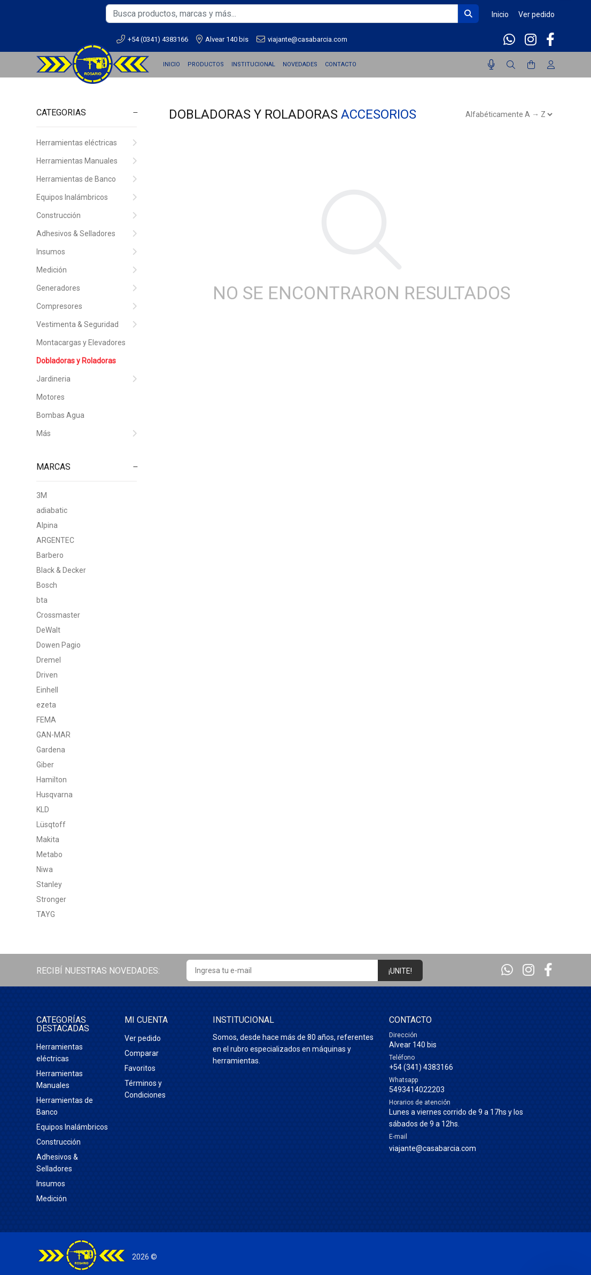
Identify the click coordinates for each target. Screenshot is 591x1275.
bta (42, 600)
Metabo (49, 854)
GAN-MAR (53, 734)
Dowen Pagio (58, 645)
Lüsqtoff (51, 824)
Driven (47, 675)
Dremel (48, 660)
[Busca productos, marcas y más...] (282, 13)
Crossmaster (58, 615)
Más (86, 433)
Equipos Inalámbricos (86, 197)
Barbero (50, 555)
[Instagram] (531, 40)
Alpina (47, 525)
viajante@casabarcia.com (301, 39)
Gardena (50, 749)
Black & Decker (61, 570)
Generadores (86, 288)
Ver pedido (536, 14)
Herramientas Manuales (86, 161)
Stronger (51, 899)
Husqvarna (54, 794)
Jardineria (86, 379)
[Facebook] (549, 40)
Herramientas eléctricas (86, 142)
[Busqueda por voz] (491, 65)
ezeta (46, 705)
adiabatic (51, 510)
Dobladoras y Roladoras (76, 360)
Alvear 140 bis (222, 39)
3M (41, 495)
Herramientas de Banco (86, 179)
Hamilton (51, 779)
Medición (86, 270)
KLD (42, 809)
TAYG (45, 914)
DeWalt (48, 630)
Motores (50, 397)
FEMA (46, 720)
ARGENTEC (55, 540)
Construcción (86, 215)
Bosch (46, 585)
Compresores (86, 306)
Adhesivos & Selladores (86, 233)
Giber (45, 764)
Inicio (500, 14)
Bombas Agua (60, 415)
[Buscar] (510, 65)
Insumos (86, 251)
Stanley (49, 884)
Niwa (44, 869)
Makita (47, 839)
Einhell (47, 690)
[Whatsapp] (510, 40)
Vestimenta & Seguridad (86, 324)
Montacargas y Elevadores (81, 342)
